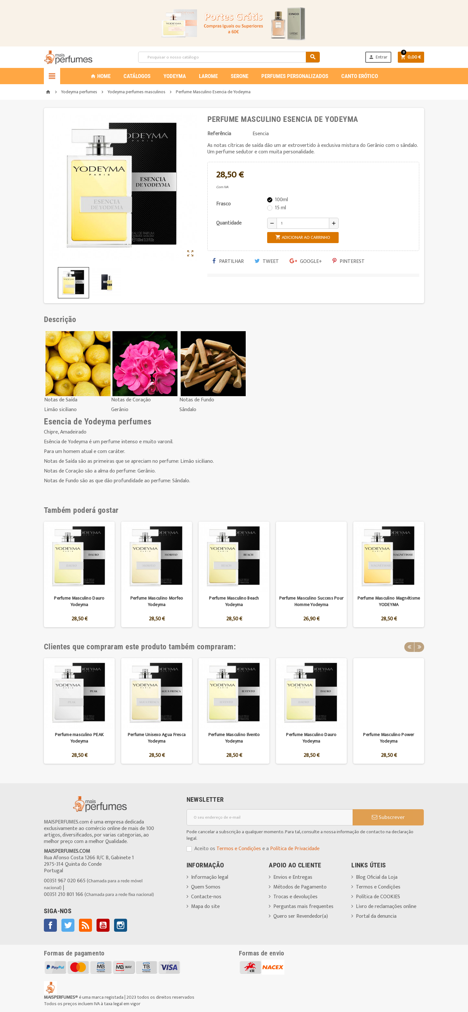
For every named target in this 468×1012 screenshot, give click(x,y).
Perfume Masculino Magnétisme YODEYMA (389, 601)
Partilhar (228, 261)
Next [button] (419, 647)
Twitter (67, 925)
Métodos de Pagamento (300, 887)
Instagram (120, 925)
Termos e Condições (238, 848)
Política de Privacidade (294, 848)
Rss (85, 925)
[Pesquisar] (228, 57)
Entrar (378, 57)
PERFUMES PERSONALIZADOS (294, 76)
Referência (219, 134)
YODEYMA (174, 76)
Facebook (50, 925)
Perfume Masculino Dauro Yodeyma (79, 601)
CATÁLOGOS (137, 76)
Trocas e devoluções (295, 896)
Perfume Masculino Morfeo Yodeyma (156, 601)
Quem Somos (205, 887)
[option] (79, 574)
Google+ (306, 261)
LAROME (208, 76)
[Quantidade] (303, 223)
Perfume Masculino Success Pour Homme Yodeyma (311, 601)
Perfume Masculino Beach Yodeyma (234, 601)
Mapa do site (205, 906)
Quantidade (228, 223)
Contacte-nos (206, 896)
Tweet (266, 261)
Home (100, 76)
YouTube (103, 925)
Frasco (223, 204)
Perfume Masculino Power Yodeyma (388, 738)
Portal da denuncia (376, 916)
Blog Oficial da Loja (376, 877)
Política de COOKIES (378, 896)
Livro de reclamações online (386, 906)
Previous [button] (409, 647)
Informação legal (209, 877)
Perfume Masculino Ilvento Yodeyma (234, 738)
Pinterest (348, 261)
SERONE (239, 76)
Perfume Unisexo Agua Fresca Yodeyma (157, 738)
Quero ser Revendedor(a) (300, 916)
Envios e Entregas (292, 877)
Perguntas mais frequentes (303, 906)
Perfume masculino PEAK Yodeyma (79, 738)
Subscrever (388, 817)
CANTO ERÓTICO (359, 76)
